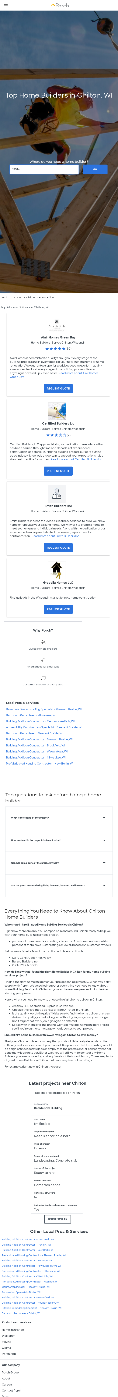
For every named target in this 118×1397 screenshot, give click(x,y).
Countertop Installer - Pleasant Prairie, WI (26, 1287)
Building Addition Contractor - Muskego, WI (27, 1260)
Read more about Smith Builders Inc (55, 536)
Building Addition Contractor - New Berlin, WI (28, 1250)
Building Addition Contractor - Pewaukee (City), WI (31, 1265)
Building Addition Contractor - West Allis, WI (27, 1276)
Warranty (8, 1335)
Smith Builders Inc (58, 506)
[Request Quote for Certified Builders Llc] (58, 471)
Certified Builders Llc (58, 423)
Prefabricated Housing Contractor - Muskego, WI (30, 1281)
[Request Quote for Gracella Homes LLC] (58, 609)
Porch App (9, 1354)
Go (95, 169)
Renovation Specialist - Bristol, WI (21, 1292)
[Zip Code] (44, 169)
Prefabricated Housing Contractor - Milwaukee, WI (31, 1271)
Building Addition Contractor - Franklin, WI (26, 1244)
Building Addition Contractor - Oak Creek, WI (28, 1239)
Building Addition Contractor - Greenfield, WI (28, 1297)
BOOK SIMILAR (57, 1219)
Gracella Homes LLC (58, 583)
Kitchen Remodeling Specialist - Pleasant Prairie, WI (31, 1308)
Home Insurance (13, 1329)
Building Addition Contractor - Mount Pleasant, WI (30, 1302)
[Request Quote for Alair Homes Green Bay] (58, 388)
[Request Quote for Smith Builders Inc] (58, 547)
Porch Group (10, 1372)
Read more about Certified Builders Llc (76, 459)
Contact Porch (12, 1390)
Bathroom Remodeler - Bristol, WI (21, 1313)
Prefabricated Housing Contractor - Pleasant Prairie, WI (34, 1255)
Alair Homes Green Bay (58, 337)
